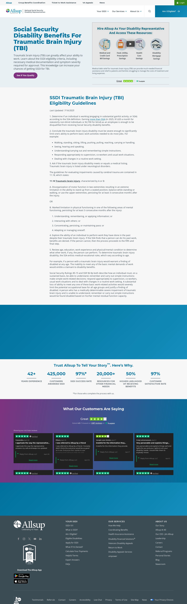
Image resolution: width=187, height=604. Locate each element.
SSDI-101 (69, 522)
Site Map (135, 597)
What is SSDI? (72, 527)
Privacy (108, 597)
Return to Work (115, 545)
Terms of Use (121, 597)
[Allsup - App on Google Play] (22, 573)
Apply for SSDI (72, 540)
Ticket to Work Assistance (64, 3)
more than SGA (97, 116)
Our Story (160, 522)
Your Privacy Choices (161, 597)
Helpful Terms (72, 552)
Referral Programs (164, 548)
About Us (134, 11)
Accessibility (85, 597)
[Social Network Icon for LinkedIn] (40, 536)
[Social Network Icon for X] (29, 536)
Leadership (161, 535)
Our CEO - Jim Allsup (164, 531)
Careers (159, 540)
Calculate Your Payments (77, 548)
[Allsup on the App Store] (21, 578)
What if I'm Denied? (74, 544)
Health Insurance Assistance (121, 531)
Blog (157, 557)
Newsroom (160, 561)
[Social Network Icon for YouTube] (35, 536)
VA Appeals (88, 3)
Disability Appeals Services (120, 549)
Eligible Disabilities (74, 535)
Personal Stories (163, 552)
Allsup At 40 (161, 527)
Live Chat (98, 597)
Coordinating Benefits (118, 527)
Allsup (9, 3)
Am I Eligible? (171, 11)
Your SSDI (101, 11)
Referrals (51, 597)
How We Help (114, 522)
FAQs (68, 561)
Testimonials (37, 597)
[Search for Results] (149, 11)
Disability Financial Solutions (121, 536)
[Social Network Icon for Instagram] (24, 536)
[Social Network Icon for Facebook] (18, 536)
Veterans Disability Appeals (120, 540)
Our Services (118, 11)
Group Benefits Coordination (31, 3)
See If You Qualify (25, 69)
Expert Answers (73, 557)
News (102, 3)
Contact (159, 544)
